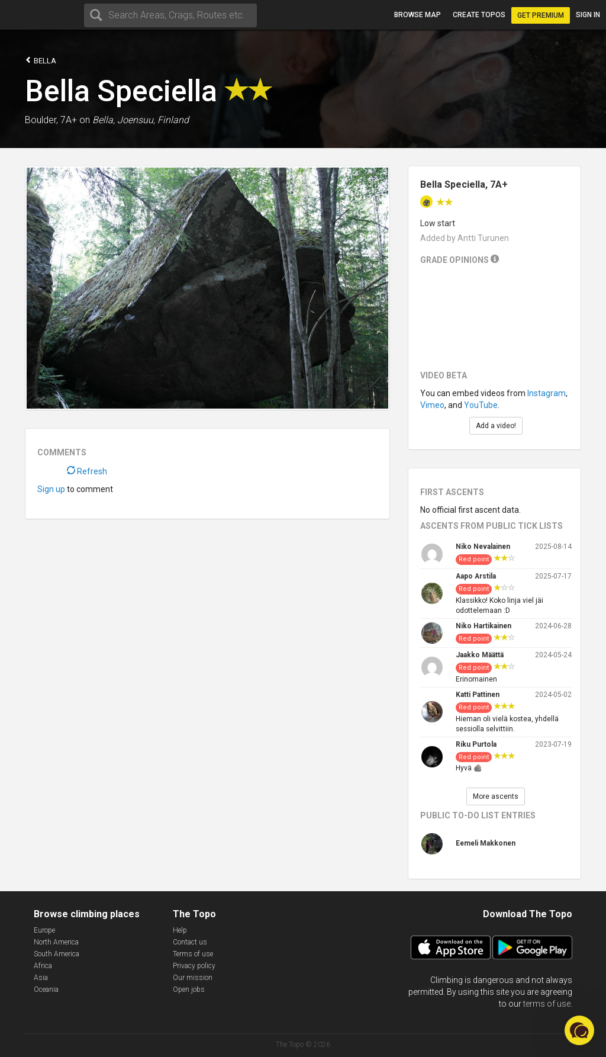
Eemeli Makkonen (485, 843)
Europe (44, 930)
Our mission (192, 978)
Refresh (87, 471)
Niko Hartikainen (483, 626)
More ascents (495, 796)
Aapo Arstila (476, 576)
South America (56, 954)
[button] (579, 1030)
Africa (43, 966)
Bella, (103, 120)
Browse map (417, 15)
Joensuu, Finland (153, 120)
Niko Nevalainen (483, 546)
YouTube (481, 405)
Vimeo (432, 405)
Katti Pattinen (477, 694)
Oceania (46, 989)
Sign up (51, 489)
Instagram (546, 393)
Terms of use (193, 954)
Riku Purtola (476, 744)
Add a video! (496, 426)
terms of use (546, 1003)
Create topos (479, 15)
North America (56, 942)
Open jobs (189, 989)
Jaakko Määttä (480, 655)
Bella (40, 60)
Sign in (588, 15)
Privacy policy (194, 966)
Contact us (190, 942)
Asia (41, 978)
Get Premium (540, 15)
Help (180, 930)
